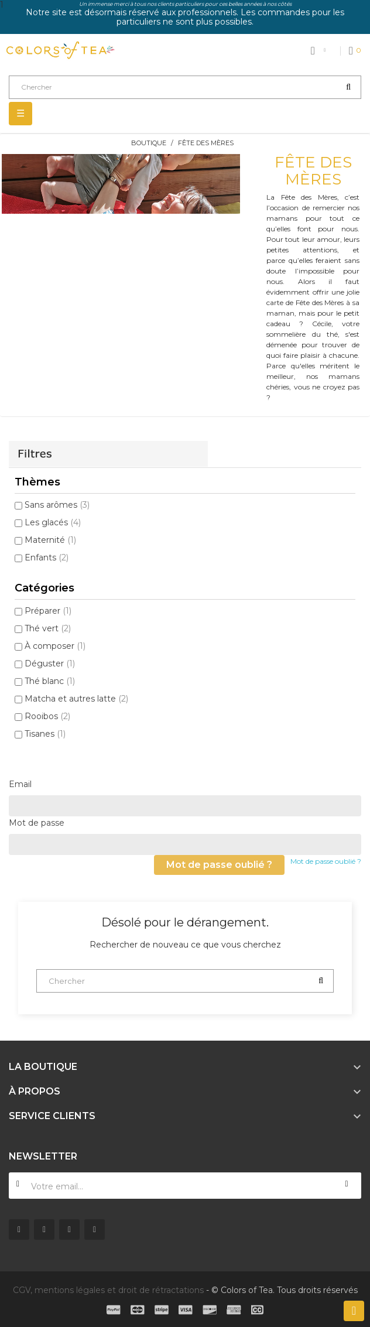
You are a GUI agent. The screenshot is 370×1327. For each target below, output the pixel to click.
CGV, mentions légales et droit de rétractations (108, 1290)
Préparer (48, 611)
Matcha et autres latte (76, 698)
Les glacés (53, 522)
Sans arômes (57, 505)
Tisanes (45, 734)
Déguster (50, 663)
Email (20, 784)
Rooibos (47, 716)
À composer (55, 646)
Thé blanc (50, 681)
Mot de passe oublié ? (325, 861)
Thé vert (48, 628)
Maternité (50, 540)
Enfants (46, 557)
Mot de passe (36, 823)
